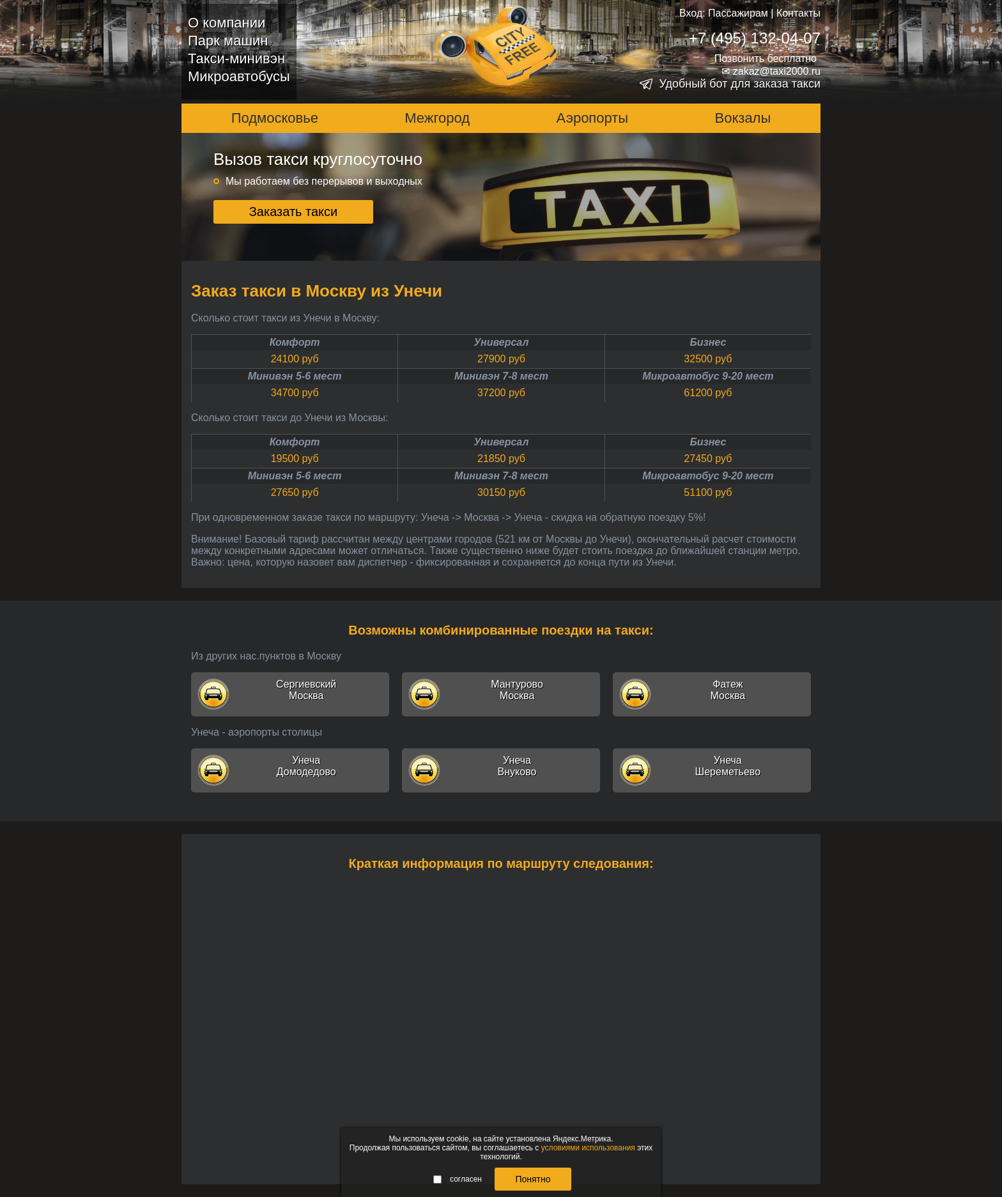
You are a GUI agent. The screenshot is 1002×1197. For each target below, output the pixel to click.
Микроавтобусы (239, 76)
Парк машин (228, 41)
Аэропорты (593, 118)
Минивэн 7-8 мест (501, 376)
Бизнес (708, 342)
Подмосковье (274, 118)
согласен (457, 1179)
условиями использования (588, 1147)
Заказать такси (293, 212)
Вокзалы (743, 118)
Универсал (501, 342)
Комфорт (295, 342)
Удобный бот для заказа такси (740, 83)
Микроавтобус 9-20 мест (707, 376)
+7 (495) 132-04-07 (755, 38)
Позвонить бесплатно (765, 58)
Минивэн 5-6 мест (295, 376)
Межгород (437, 118)
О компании (226, 23)
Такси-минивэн (236, 58)
